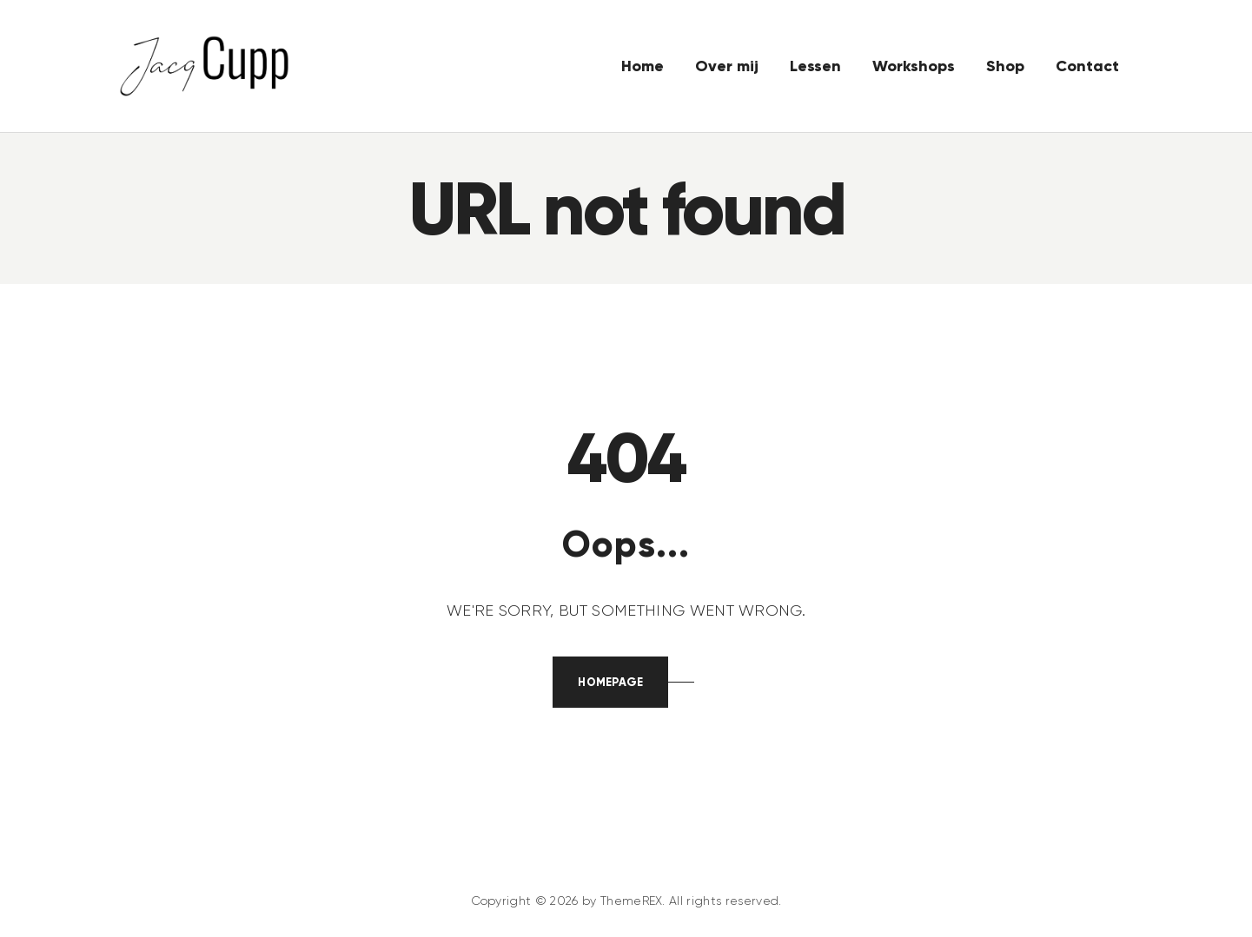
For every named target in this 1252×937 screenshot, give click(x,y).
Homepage (610, 682)
